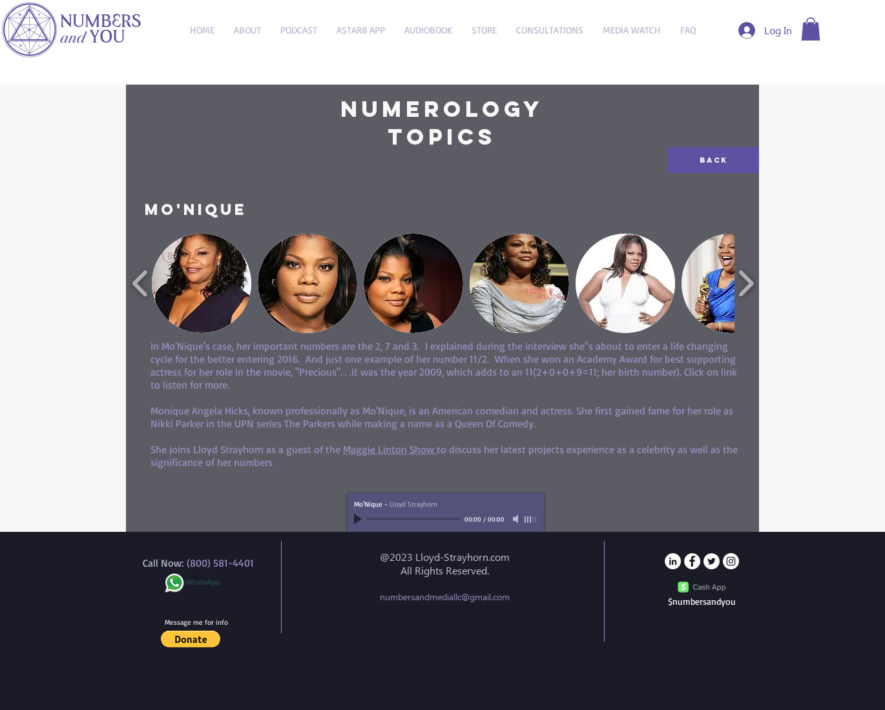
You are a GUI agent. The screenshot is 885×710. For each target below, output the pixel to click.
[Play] (359, 519)
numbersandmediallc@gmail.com (445, 597)
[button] (810, 29)
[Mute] (516, 518)
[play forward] (745, 283)
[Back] (713, 160)
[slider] (531, 519)
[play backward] (140, 283)
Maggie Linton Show (390, 449)
